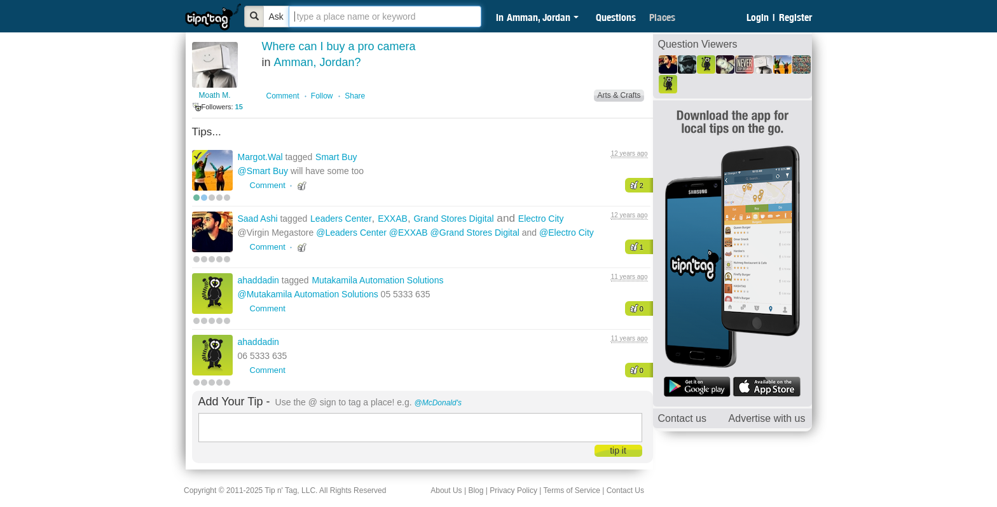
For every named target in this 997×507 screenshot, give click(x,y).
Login (757, 17)
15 (239, 107)
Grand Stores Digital (453, 218)
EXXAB (393, 218)
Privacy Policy (513, 490)
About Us (446, 490)
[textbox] (385, 16)
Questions (616, 17)
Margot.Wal (261, 157)
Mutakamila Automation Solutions (377, 280)
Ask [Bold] (276, 16)
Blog (475, 490)
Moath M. (214, 95)
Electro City (541, 218)
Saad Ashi (259, 218)
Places (662, 17)
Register (795, 17)
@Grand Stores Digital (474, 232)
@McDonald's (438, 402)
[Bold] (254, 16)
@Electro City (566, 232)
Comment (282, 95)
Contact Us (625, 490)
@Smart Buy (263, 171)
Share (355, 95)
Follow (322, 95)
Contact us (682, 418)
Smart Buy (336, 157)
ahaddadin (260, 280)
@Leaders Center (351, 232)
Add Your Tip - (234, 401)
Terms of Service (571, 490)
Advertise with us (767, 418)
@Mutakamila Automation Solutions (308, 294)
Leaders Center (341, 218)
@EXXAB (408, 232)
